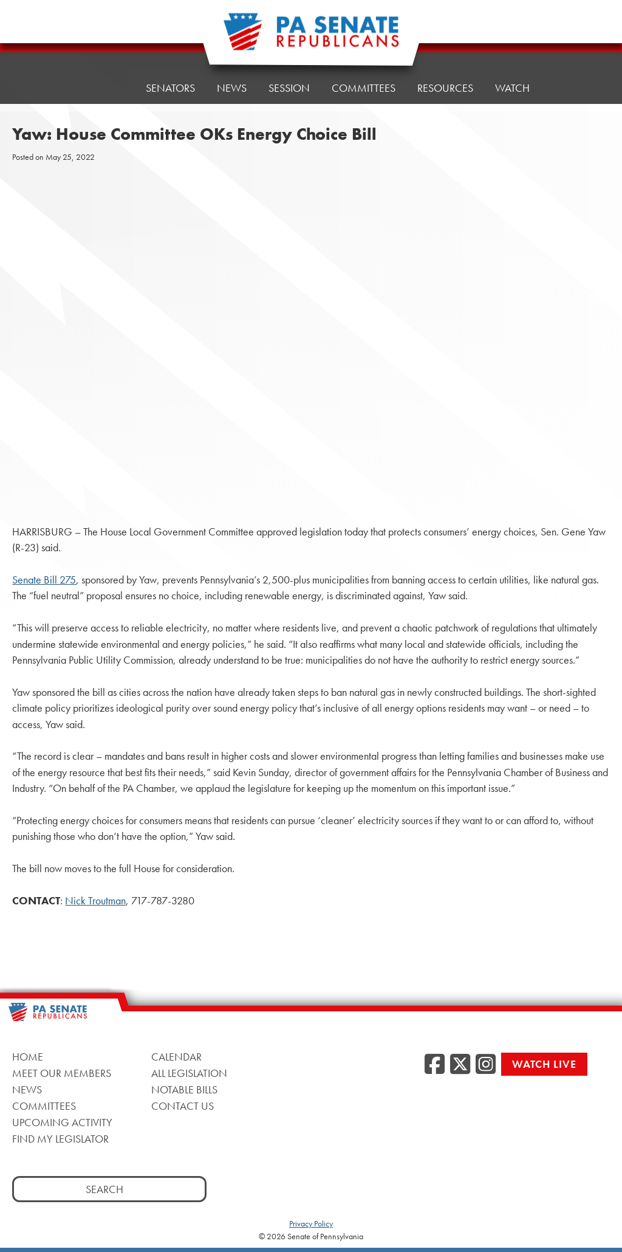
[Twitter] (460, 1064)
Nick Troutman (95, 900)
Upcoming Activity (62, 1122)
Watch (512, 88)
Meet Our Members (61, 1073)
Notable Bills (184, 1089)
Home (108, 88)
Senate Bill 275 (44, 579)
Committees (363, 88)
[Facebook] (435, 1064)
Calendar (176, 1057)
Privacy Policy (311, 1223)
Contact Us (182, 1106)
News (232, 88)
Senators (170, 88)
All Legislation (189, 1073)
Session (289, 88)
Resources (445, 88)
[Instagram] (486, 1064)
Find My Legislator (60, 1139)
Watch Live (544, 1064)
